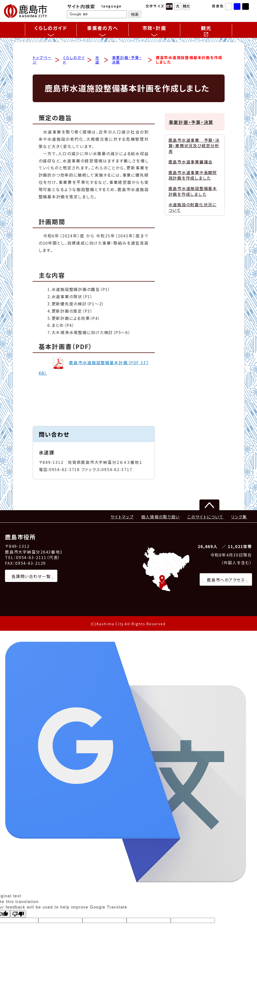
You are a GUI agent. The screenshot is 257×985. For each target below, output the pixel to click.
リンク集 (239, 517)
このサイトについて (205, 517)
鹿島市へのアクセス (226, 580)
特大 (186, 6)
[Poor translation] (18, 914)
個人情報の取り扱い (160, 517)
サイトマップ (122, 517)
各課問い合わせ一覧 (31, 577)
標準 (169, 6)
